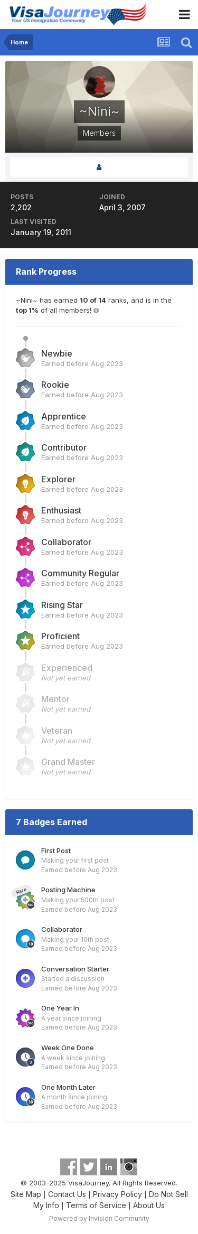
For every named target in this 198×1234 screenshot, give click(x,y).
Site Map (26, 1194)
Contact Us (67, 1194)
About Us (149, 1205)
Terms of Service (96, 1205)
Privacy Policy (117, 1194)
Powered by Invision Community (99, 1218)
